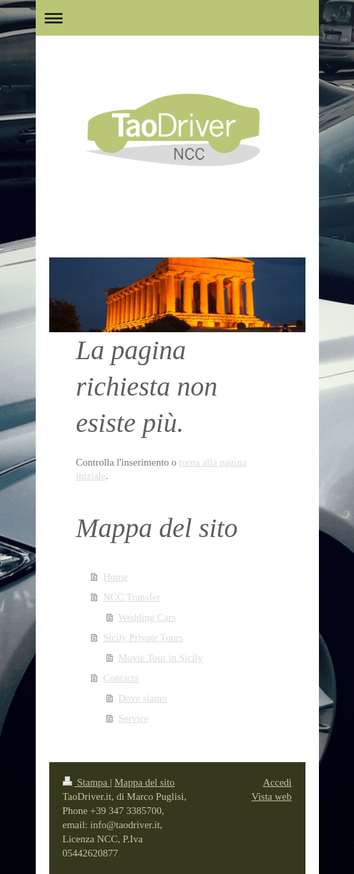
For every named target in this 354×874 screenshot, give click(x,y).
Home (115, 576)
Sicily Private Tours (143, 637)
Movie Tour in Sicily (161, 657)
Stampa (87, 782)
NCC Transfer (131, 597)
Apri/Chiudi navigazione (177, 17)
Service (134, 718)
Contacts (121, 678)
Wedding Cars (147, 617)
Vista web (272, 796)
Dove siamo (143, 698)
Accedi (277, 782)
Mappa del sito (145, 782)
